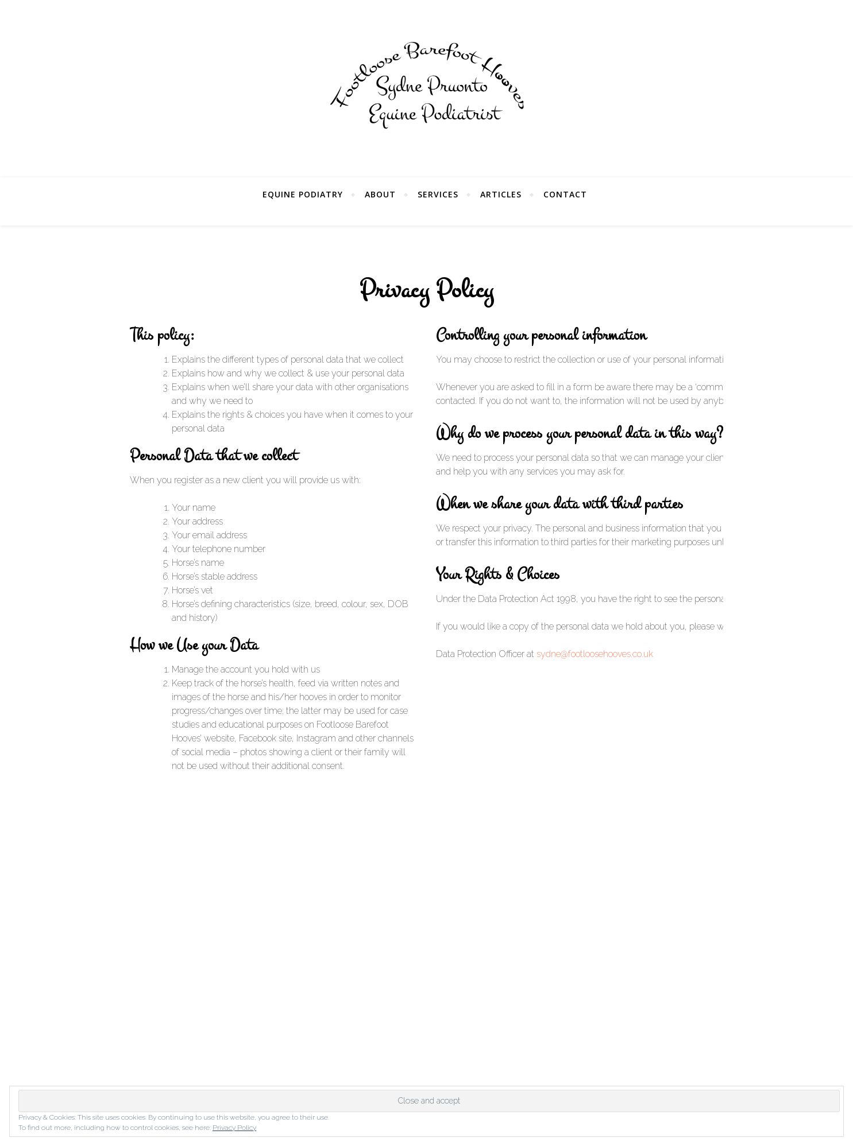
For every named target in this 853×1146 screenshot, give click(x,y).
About (380, 194)
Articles (501, 194)
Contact (565, 194)
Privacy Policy (234, 1128)
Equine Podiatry (303, 194)
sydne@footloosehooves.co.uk (594, 653)
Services (438, 194)
